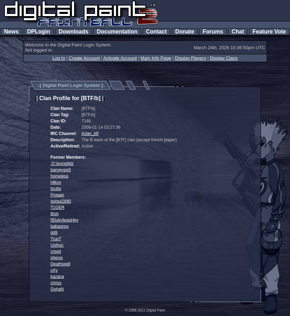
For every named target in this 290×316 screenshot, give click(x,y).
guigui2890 (61, 201)
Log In (58, 58)
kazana (57, 276)
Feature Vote (269, 32)
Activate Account (120, 58)
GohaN (57, 289)
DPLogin (38, 32)
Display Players (190, 58)
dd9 (54, 232)
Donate (184, 32)
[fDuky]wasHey (65, 220)
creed (56, 251)
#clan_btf (90, 133)
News (11, 32)
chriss (56, 282)
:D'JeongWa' (62, 163)
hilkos (56, 182)
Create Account (84, 58)
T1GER (58, 207)
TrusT (56, 238)
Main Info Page (155, 58)
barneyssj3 (61, 169)
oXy (54, 270)
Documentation (117, 32)
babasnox (60, 226)
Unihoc (57, 245)
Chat (238, 32)
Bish (55, 213)
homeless (59, 176)
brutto (56, 188)
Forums (213, 32)
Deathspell (61, 264)
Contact (156, 32)
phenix (57, 257)
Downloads (74, 32)
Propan (57, 195)
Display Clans (224, 58)
